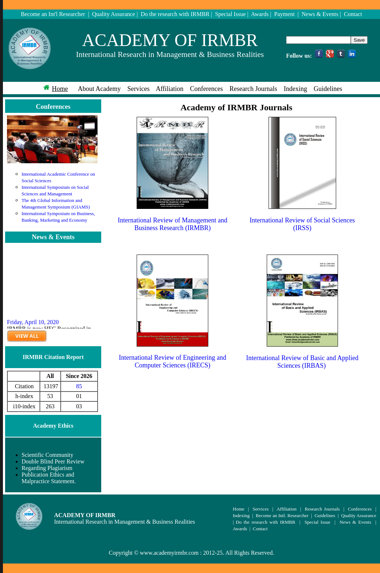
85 (79, 386)
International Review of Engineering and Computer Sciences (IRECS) (172, 361)
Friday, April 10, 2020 (33, 325)
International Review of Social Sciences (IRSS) (302, 224)
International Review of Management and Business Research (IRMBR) (172, 224)
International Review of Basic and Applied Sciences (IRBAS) (302, 361)
